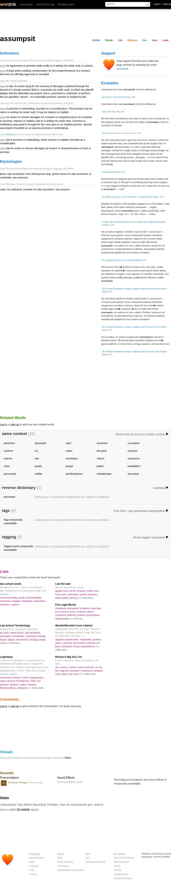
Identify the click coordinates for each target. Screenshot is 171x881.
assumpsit (122, 68)
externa (8, 458)
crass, (58, 674)
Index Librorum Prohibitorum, (15, 681)
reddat (38, 473)
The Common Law (109, 133)
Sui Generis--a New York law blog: (116, 97)
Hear (154, 40)
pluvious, (97, 639)
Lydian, (24, 684)
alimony (74, 597)
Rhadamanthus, (8, 688)
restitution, (5, 604)
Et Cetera (119, 853)
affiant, (90, 611)
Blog (59, 857)
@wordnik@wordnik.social (70, 870)
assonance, (87, 670)
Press (32, 862)
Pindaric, (32, 684)
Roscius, (17, 677)
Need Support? (121, 862)
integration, (28, 601)
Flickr (67, 757)
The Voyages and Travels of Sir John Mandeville (122, 260)
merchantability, (34, 597)
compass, (98, 670)
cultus (69, 450)
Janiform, (15, 684)
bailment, (72, 615)
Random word (66, 4)
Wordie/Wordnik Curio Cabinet (73, 625)
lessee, (4, 639)
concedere (134, 443)
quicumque (10, 473)
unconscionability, (9, 597)
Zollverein (22, 688)
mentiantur (72, 458)
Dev (87, 853)
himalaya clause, (37, 639)
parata (38, 466)
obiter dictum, (17, 632)
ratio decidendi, (33, 632)
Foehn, (26, 677)
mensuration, (19, 636)
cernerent (102, 443)
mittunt (100, 458)
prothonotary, (93, 615)
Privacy (117, 870)
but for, (73, 591)
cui (36, 450)
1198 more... (61, 649)
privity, (22, 597)
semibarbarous (74, 473)
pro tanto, (5, 632)
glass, (65, 674)
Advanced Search (123, 878)
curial (3, 643)
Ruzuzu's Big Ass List (68, 656)
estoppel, (17, 601)
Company (34, 853)
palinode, (92, 643)
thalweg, (41, 636)
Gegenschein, (37, 677)
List (120, 40)
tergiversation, (72, 639)
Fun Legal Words (65, 604)
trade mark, (61, 594)
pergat (69, 466)
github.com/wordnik (95, 862)
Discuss (132, 40)
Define (96, 40)
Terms (117, 866)
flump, (77, 646)
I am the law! (63, 583)
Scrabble (23, 809)
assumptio (40, 443)
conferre (8, 450)
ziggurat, (60, 639)
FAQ (31, 870)
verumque (133, 473)
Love (165, 40)
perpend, (68, 643)
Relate (109, 40)
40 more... (16, 643)
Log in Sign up (162, 4)
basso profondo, (86, 667)
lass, (71, 674)
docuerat (102, 450)
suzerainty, (31, 636)
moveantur (134, 458)
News (60, 853)
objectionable (62, 618)
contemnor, (61, 615)
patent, (84, 594)
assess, (64, 667)
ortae (7, 466)
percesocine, (80, 643)
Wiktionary (10, 134)
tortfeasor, (85, 608)
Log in (3, 424)
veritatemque (104, 473)
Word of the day (45, 4)
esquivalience (88, 646)
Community (26, 4)
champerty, (61, 608)
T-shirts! (33, 874)
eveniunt (132, 450)
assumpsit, (6, 601)
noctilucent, (67, 646)
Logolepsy (6, 656)
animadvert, (73, 608)
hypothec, (93, 594)
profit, (90, 591)
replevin (15, 604)
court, (96, 591)
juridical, (81, 615)
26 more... (79, 618)
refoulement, (22, 639)
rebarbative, (86, 639)
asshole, (73, 667)
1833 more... (91, 674)
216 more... (89, 597)
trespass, (82, 591)
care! (68, 443)
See (144, 40)
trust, (66, 591)
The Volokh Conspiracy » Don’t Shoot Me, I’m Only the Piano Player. (130, 197)
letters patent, (62, 597)
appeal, (59, 591)
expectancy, (40, 601)
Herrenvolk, (6, 677)
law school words (10, 583)
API (87, 857)
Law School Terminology (15, 625)
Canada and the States (111, 172)
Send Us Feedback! (124, 857)
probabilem (134, 466)
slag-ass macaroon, (70, 670)
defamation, (74, 594)
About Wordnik (36, 857)
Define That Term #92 (111, 112)
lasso (77, 674)
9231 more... (38, 688)
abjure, (12, 639)
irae (37, 458)
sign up (15, 424)
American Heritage (18, 782)
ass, (57, 667)
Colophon (34, 866)
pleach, (59, 643)
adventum (9, 443)
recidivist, (82, 611)
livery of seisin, (69, 611)
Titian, (33, 681)
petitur (100, 466)
